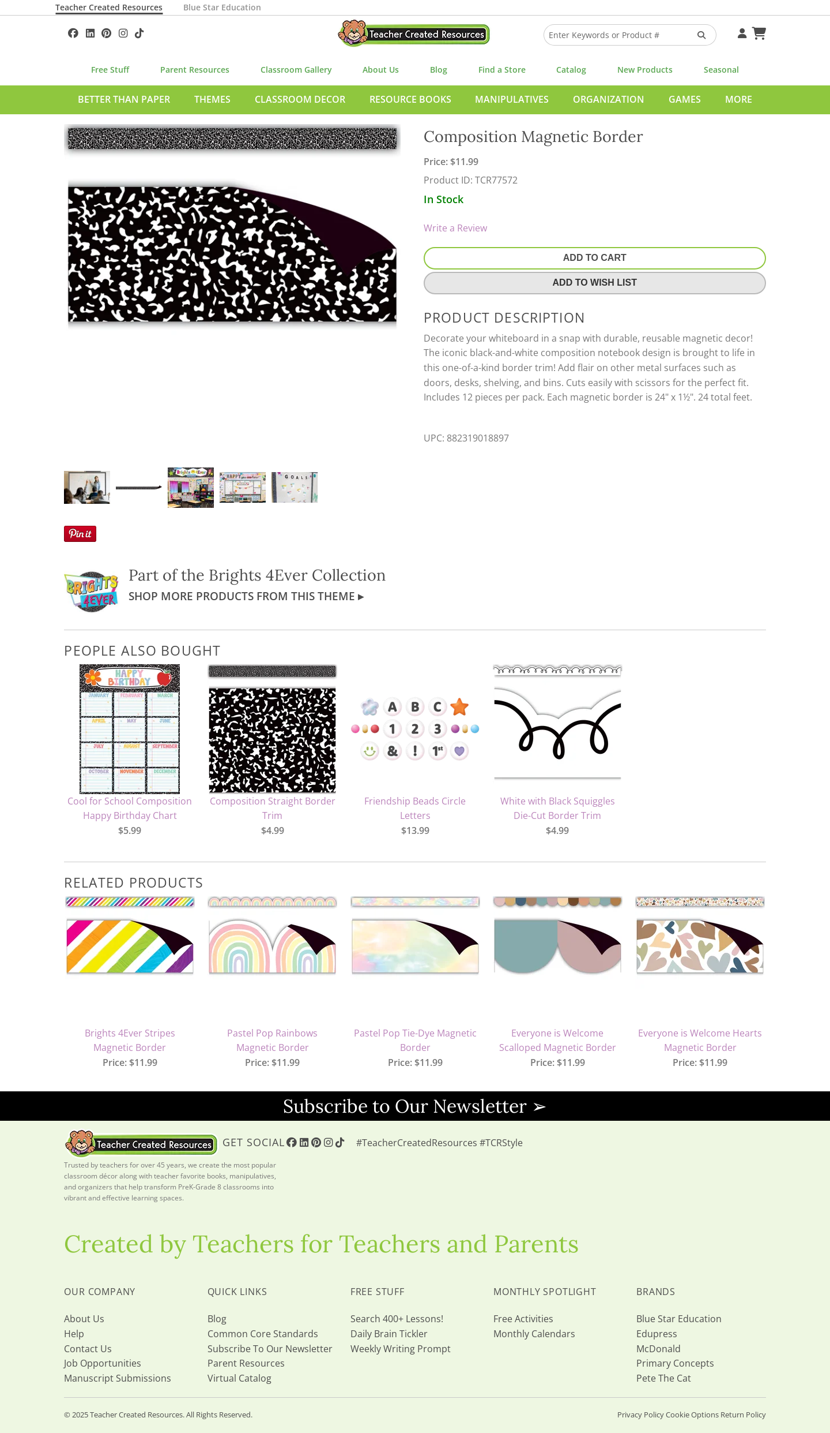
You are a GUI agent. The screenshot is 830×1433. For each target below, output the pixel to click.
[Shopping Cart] (757, 31)
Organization (608, 99)
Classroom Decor (300, 99)
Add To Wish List (595, 282)
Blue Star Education (222, 7)
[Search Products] (697, 35)
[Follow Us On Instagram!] (123, 31)
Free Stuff (110, 69)
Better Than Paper (124, 99)
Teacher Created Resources (109, 7)
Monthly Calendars (534, 1333)
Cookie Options (692, 1414)
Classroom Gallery (296, 69)
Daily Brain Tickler (389, 1333)
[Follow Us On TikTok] (139, 31)
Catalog (571, 69)
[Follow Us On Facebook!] (73, 31)
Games (685, 99)
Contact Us (88, 1348)
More (738, 99)
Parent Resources (194, 69)
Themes (212, 99)
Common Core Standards (262, 1333)
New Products (645, 69)
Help (74, 1333)
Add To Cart (595, 258)
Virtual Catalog (239, 1378)
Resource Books (410, 99)
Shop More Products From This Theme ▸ (246, 596)
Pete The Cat (663, 1378)
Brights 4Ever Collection (297, 575)
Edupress (656, 1333)
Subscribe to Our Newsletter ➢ (415, 1106)
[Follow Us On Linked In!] (90, 31)
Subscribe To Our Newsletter (270, 1348)
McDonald (658, 1348)
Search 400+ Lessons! (396, 1318)
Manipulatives (512, 99)
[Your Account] (740, 31)
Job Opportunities (102, 1363)
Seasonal (721, 69)
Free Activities (523, 1318)
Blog (438, 69)
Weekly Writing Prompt (400, 1348)
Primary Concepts (675, 1363)
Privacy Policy (640, 1414)
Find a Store (502, 69)
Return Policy (743, 1414)
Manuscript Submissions (117, 1378)
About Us (381, 69)
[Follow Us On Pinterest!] (106, 31)
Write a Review (455, 228)
